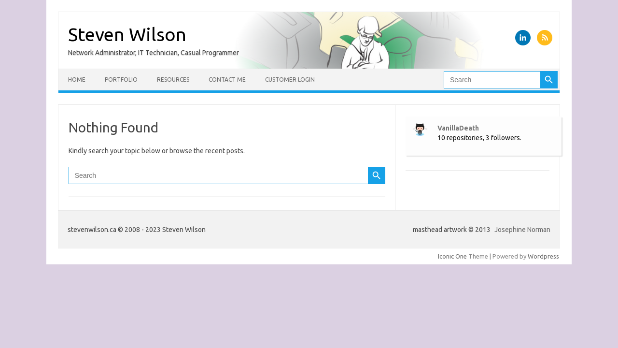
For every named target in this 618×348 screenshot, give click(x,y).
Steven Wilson (127, 34)
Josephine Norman (522, 229)
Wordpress (543, 256)
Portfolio (121, 79)
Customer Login (290, 79)
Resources (173, 79)
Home (76, 79)
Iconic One (452, 256)
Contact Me (227, 79)
